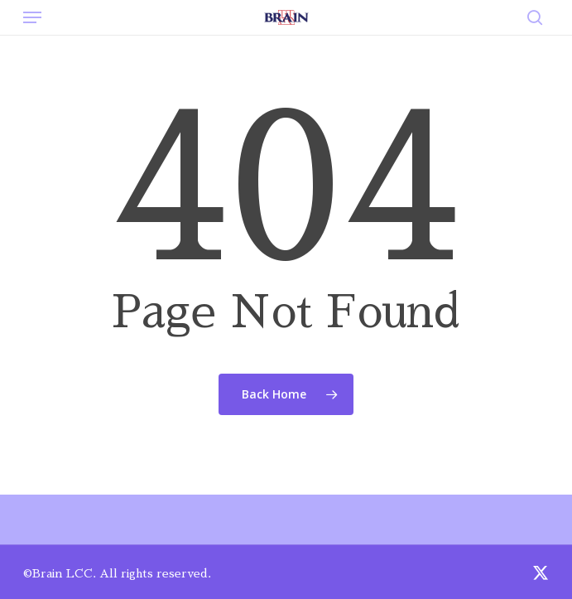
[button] (32, 17)
